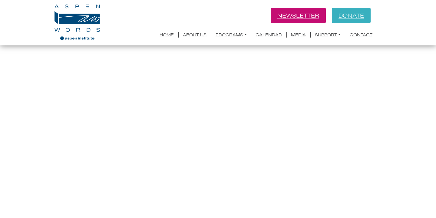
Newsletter (298, 15)
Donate (351, 15)
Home (167, 35)
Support (326, 35)
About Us (194, 35)
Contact (361, 35)
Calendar (269, 35)
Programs (229, 35)
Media (298, 35)
